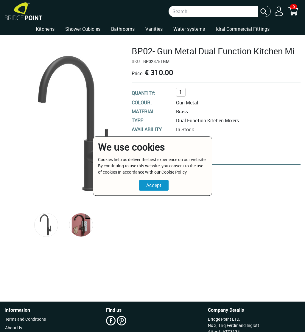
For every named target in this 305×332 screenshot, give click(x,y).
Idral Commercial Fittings (243, 29)
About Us (13, 328)
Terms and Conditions (25, 319)
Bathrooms (123, 29)
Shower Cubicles (82, 29)
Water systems (189, 29)
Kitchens (45, 29)
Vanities (154, 29)
